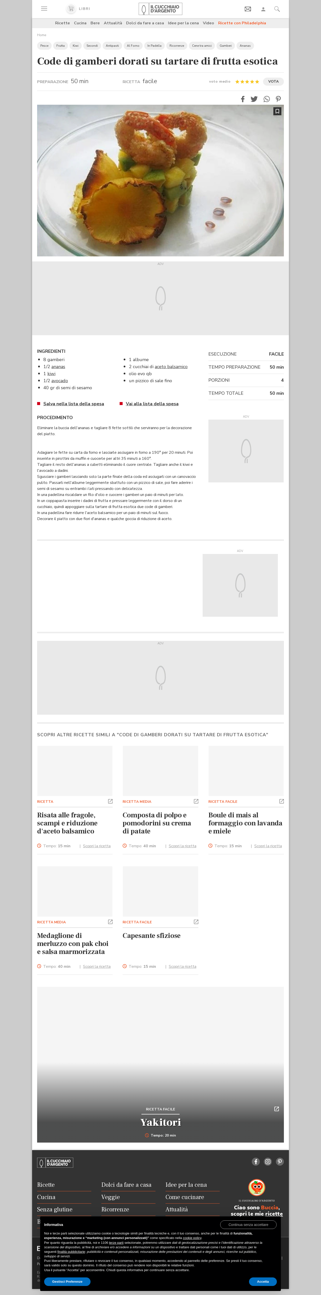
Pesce (44, 46)
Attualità (113, 23)
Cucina (80, 23)
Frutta (60, 46)
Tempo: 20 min (160, 1136)
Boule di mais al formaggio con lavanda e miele (245, 823)
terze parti (116, 1243)
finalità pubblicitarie (71, 1252)
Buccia (269, 1207)
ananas (58, 367)
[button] (243, 99)
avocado (59, 381)
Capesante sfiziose (152, 935)
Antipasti (112, 46)
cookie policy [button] (192, 1238)
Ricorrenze (177, 46)
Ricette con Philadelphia (242, 23)
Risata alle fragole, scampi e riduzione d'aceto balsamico (67, 823)
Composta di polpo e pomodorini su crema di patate (157, 823)
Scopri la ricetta (97, 846)
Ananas (245, 46)
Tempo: (56, 846)
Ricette (62, 23)
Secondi (92, 46)
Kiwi (75, 46)
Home (41, 35)
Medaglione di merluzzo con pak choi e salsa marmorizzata (73, 943)
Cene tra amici (202, 46)
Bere (95, 23)
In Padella (154, 46)
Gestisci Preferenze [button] (67, 1281)
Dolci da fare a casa (145, 23)
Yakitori (160, 1122)
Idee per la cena (183, 23)
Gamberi (226, 46)
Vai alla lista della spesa (152, 404)
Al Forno (133, 46)
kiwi (51, 374)
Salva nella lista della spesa (73, 404)
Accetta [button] (263, 1281)
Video (208, 23)
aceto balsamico (171, 367)
